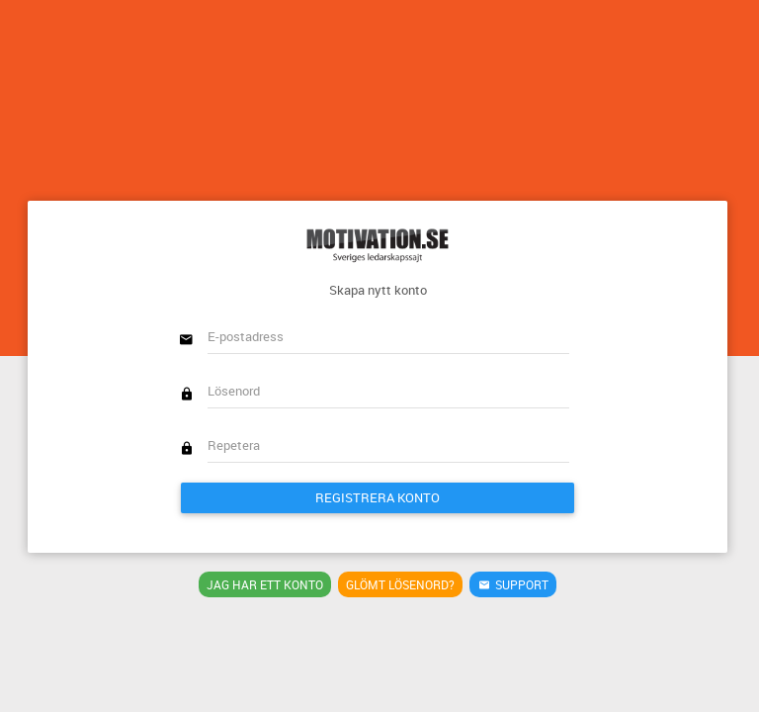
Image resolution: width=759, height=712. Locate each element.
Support (512, 584)
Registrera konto (377, 497)
